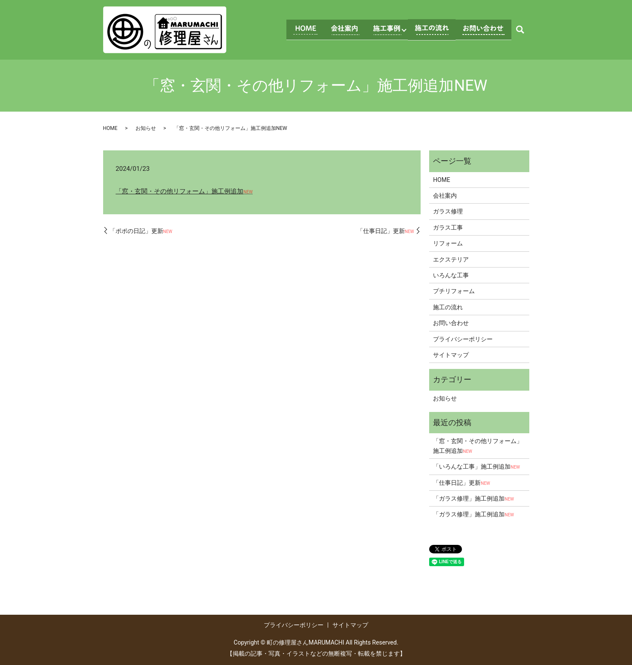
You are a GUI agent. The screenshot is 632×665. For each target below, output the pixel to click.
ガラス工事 (448, 227)
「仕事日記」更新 (385, 230)
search (520, 29)
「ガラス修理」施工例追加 (473, 498)
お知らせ (146, 128)
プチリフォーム (454, 291)
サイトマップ (451, 354)
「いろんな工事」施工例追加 (476, 466)
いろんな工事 (451, 275)
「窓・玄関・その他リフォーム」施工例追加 (184, 191)
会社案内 (445, 195)
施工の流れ (448, 307)
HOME (110, 128)
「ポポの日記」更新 (141, 230)
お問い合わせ (451, 323)
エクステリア (451, 259)
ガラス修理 (448, 211)
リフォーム (448, 243)
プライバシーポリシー (463, 339)
